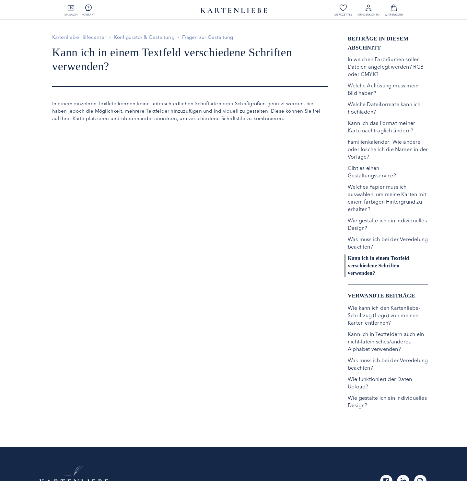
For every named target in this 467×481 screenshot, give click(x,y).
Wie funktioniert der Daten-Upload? (381, 383)
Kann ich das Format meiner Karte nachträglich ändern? (381, 127)
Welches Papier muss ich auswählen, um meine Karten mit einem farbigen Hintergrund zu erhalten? (387, 198)
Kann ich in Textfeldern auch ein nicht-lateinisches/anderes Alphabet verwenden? (386, 341)
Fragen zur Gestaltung (207, 37)
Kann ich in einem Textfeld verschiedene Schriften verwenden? (378, 265)
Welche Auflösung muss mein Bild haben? (383, 89)
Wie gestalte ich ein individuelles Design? (387, 224)
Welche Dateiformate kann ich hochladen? (384, 108)
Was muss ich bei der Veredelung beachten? (388, 243)
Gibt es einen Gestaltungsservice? (372, 172)
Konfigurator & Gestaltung (144, 37)
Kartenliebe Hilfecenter (79, 37)
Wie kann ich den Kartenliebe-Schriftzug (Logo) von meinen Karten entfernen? (384, 315)
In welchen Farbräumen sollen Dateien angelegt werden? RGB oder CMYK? (386, 66)
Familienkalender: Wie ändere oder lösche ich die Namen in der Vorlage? (388, 149)
